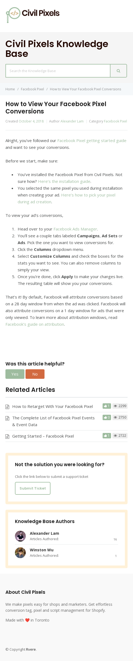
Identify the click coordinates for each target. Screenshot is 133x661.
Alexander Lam (72, 121)
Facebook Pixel (115, 121)
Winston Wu (41, 549)
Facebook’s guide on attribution (34, 324)
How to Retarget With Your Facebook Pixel (52, 406)
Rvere (31, 649)
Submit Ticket (33, 488)
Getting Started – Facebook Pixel (43, 436)
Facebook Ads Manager (75, 229)
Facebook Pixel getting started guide (91, 140)
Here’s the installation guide (64, 181)
